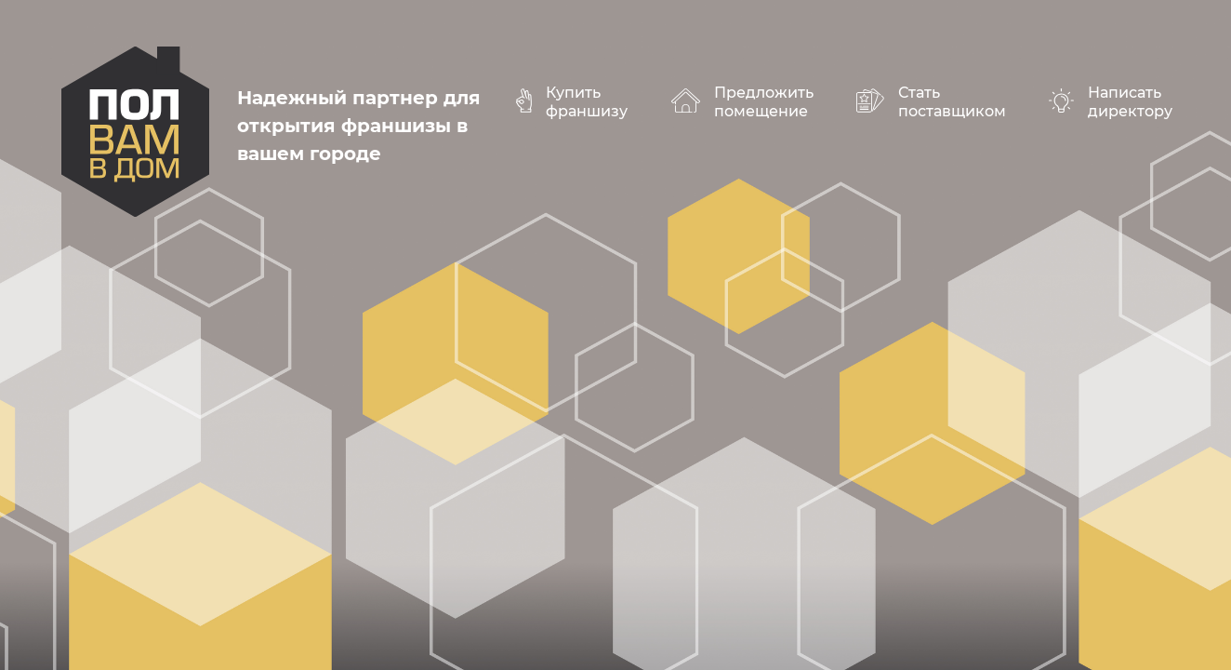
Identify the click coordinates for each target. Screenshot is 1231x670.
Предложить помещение (764, 102)
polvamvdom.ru (135, 132)
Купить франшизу (587, 102)
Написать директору (1130, 102)
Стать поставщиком (952, 102)
